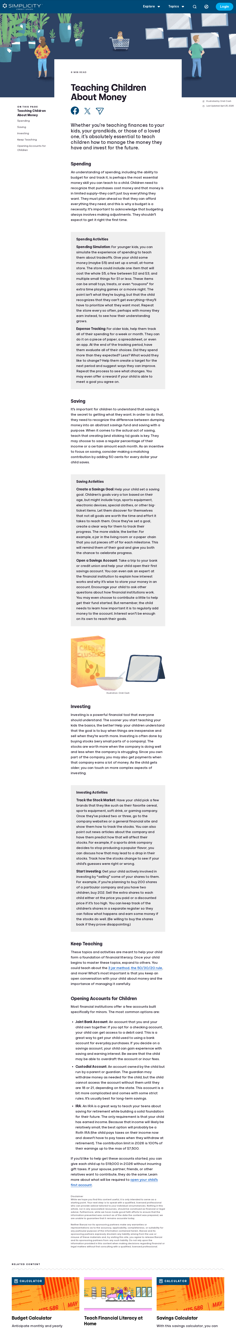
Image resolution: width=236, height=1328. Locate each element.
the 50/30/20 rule (146, 968)
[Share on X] (87, 111)
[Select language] (205, 6)
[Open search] (193, 6)
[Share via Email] (100, 111)
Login (223, 6)
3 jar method (118, 968)
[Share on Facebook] (75, 110)
